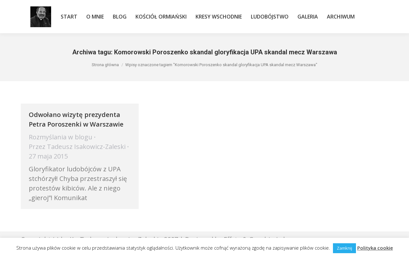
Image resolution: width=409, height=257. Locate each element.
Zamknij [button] (344, 248)
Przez (77, 146)
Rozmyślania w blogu (60, 137)
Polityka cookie (375, 248)
